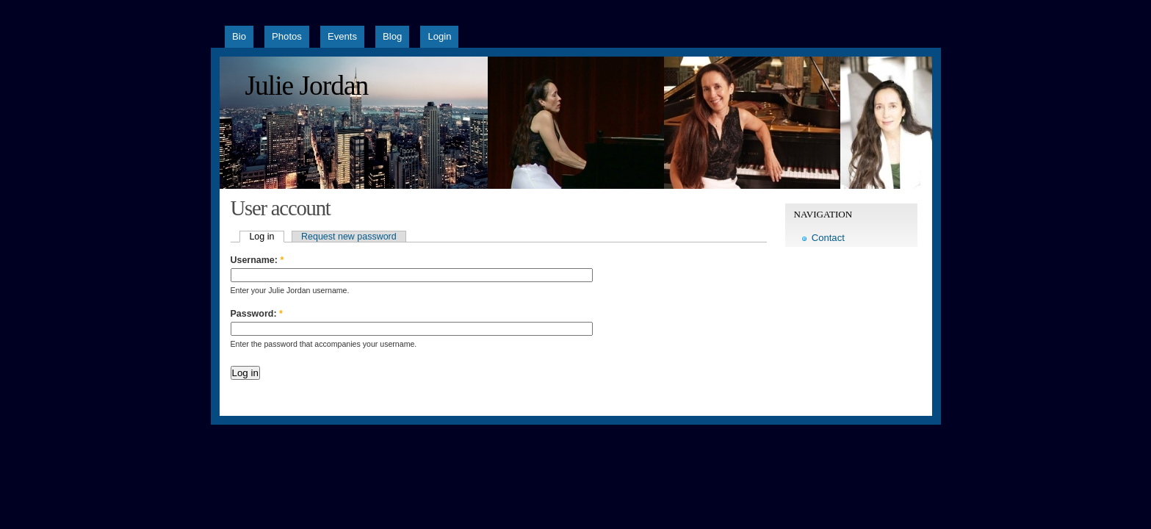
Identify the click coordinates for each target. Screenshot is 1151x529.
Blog (392, 36)
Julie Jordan (307, 86)
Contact (828, 237)
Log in (261, 236)
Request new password (349, 236)
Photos (287, 36)
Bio (239, 36)
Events (342, 36)
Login (439, 36)
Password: (257, 314)
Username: (257, 260)
